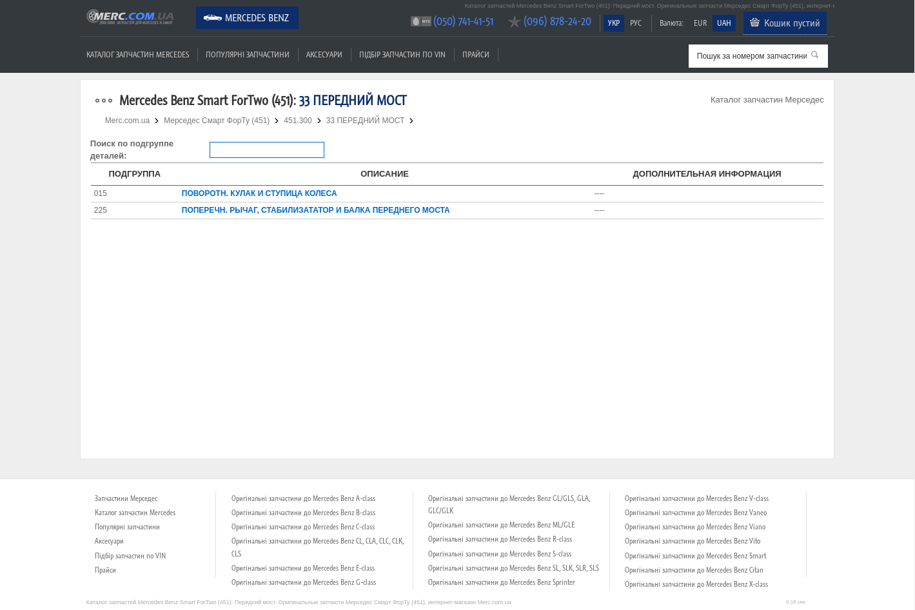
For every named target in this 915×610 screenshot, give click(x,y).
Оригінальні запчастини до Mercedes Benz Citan (694, 570)
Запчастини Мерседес (126, 498)
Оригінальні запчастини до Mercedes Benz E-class (303, 568)
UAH (724, 23)
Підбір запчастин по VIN (402, 54)
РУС (636, 23)
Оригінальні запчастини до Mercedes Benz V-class (697, 498)
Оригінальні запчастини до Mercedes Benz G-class (303, 582)
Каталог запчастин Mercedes (137, 54)
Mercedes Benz (257, 17)
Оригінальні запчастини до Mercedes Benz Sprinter (501, 582)
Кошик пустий (792, 22)
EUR (700, 23)
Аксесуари (324, 54)
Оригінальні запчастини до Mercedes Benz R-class (500, 539)
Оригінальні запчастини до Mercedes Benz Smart (695, 555)
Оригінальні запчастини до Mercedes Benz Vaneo (696, 512)
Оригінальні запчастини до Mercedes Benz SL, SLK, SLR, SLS (513, 568)
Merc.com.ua (127, 120)
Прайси (475, 54)
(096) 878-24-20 (557, 21)
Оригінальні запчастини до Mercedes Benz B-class (303, 512)
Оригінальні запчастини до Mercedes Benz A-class (303, 498)
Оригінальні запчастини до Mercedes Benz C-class (303, 526)
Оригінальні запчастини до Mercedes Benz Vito (692, 541)
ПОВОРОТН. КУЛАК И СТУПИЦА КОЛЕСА (259, 193)
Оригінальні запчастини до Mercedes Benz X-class (696, 584)
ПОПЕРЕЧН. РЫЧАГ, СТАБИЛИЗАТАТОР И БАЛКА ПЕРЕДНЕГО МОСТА (316, 210)
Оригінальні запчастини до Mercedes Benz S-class (499, 553)
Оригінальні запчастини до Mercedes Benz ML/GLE (501, 524)
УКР (614, 23)
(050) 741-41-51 (463, 21)
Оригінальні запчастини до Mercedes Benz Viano (695, 526)
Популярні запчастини (248, 54)
